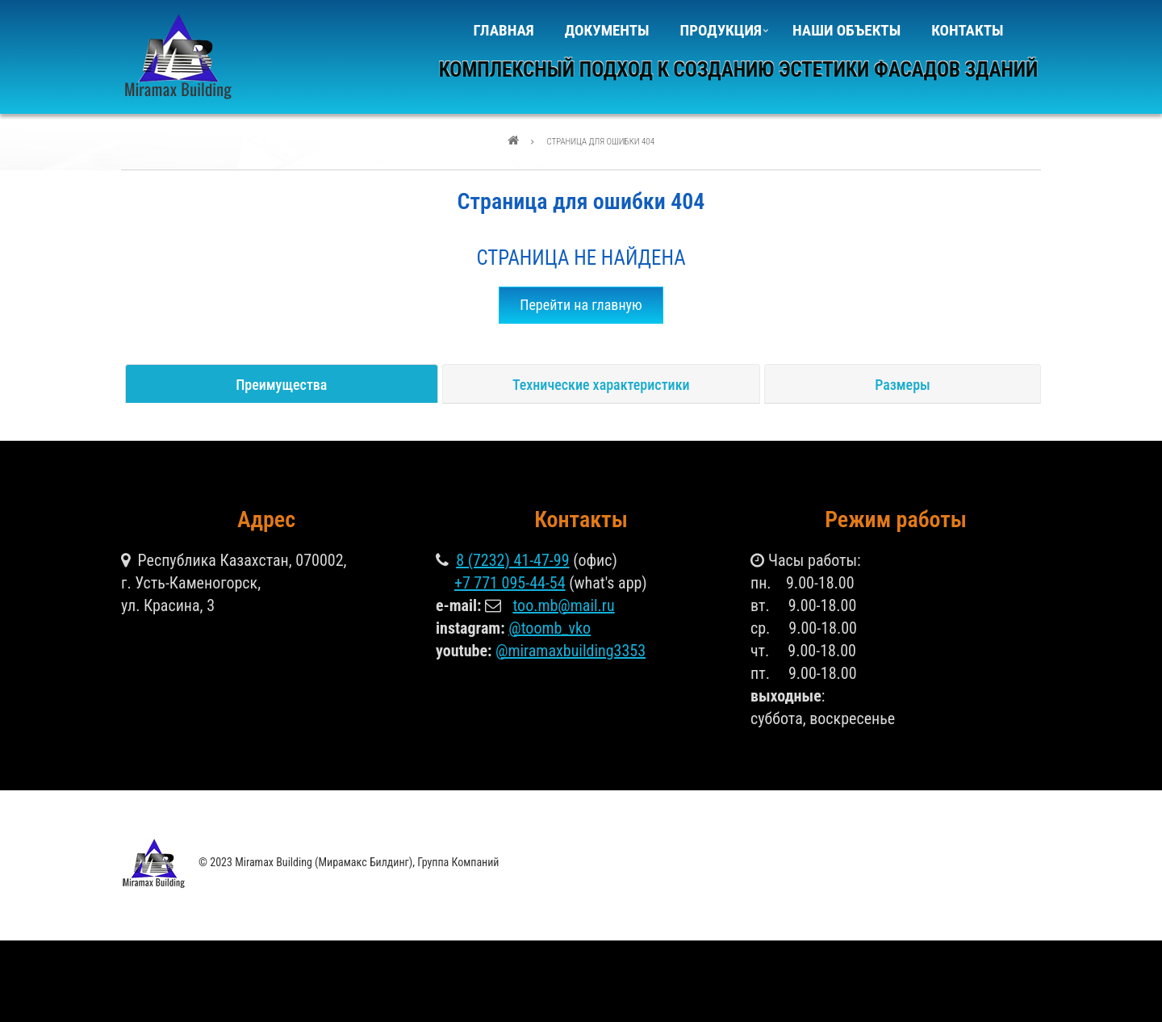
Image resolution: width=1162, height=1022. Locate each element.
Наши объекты (846, 30)
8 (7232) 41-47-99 (512, 560)
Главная (504, 30)
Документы (607, 30)
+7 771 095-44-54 (510, 583)
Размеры (902, 384)
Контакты (967, 30)
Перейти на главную (581, 304)
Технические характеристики (601, 384)
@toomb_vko (549, 628)
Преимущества (281, 384)
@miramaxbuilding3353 (570, 650)
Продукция (719, 36)
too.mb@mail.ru (563, 605)
